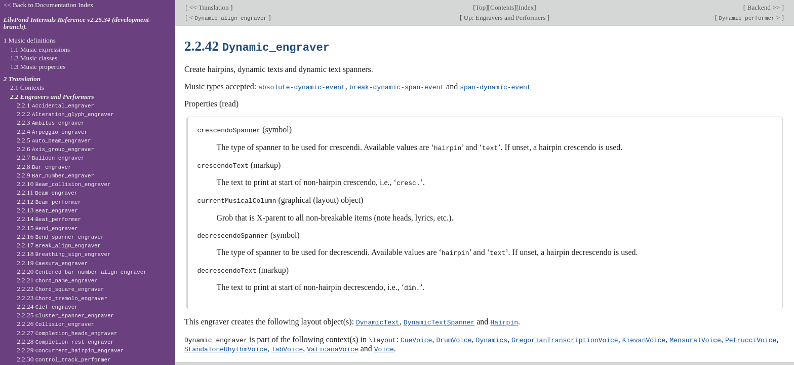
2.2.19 (52, 263)
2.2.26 (55, 323)
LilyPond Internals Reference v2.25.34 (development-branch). (77, 23)
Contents (502, 7)
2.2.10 (63, 184)
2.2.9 (55, 175)
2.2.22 (60, 289)
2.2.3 (50, 122)
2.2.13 (47, 210)
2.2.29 (70, 350)
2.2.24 (47, 306)
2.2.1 (55, 105)
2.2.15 (47, 228)
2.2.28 (65, 341)
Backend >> (763, 7)
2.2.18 (63, 254)
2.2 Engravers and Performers (52, 96)
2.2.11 (47, 192)
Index (526, 7)
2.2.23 (62, 298)
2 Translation (22, 79)
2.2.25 (65, 315)
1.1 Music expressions (40, 49)
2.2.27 (67, 333)
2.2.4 (52, 131)
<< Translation (208, 7)
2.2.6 (55, 149)
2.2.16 (60, 236)
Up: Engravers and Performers (504, 17)
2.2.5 (54, 140)
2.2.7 (50, 157)
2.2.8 (44, 166)
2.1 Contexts (27, 87)
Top (480, 7)
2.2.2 (65, 114)
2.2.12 (49, 201)
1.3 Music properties (37, 66)
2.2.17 (59, 245)
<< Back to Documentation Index (49, 5)
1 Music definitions (30, 40)
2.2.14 (49, 219)
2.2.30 (63, 359)
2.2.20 (81, 271)
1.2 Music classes (33, 58)
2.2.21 (57, 280)
